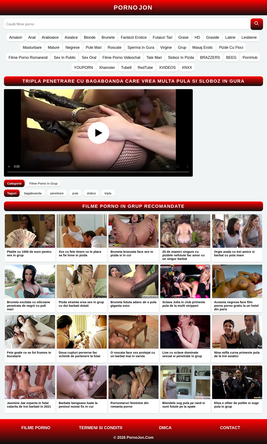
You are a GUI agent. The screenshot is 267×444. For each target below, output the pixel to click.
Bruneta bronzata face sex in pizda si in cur (132, 253)
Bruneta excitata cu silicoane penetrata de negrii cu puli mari (28, 305)
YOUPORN (83, 67)
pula (75, 193)
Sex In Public (65, 57)
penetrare (57, 193)
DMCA (165, 427)
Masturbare (32, 47)
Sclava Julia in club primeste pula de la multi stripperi (183, 303)
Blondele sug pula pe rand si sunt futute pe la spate (183, 404)
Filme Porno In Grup (43, 183)
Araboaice (50, 37)
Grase (183, 37)
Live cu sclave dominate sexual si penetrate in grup (182, 354)
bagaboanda (33, 193)
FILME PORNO (35, 427)
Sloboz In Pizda (181, 57)
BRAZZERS (210, 57)
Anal (32, 37)
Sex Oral (89, 57)
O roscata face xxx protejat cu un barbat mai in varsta (133, 354)
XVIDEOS (167, 67)
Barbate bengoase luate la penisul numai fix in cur (78, 404)
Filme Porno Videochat (121, 57)
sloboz (91, 193)
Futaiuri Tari (162, 37)
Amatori (15, 37)
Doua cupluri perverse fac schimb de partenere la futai (79, 354)
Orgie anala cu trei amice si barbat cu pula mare (234, 253)
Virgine (166, 47)
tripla (108, 193)
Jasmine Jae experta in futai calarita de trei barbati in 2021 (29, 404)
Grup (182, 47)
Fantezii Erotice (134, 37)
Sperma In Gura (140, 47)
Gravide (212, 37)
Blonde (90, 37)
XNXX (187, 67)
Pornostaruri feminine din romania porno (130, 404)
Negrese (72, 47)
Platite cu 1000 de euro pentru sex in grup (29, 253)
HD (197, 37)
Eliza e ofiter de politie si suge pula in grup (236, 404)
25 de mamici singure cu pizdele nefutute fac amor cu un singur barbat (183, 255)
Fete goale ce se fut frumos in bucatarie (29, 354)
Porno (133, 7)
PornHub (250, 57)
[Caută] (257, 24)
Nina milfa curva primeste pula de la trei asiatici (236, 354)
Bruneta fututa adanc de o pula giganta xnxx (133, 303)
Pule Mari (94, 47)
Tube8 (126, 67)
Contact (230, 427)
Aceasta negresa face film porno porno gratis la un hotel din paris (236, 305)
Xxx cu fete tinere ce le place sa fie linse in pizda (80, 253)
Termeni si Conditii (100, 427)
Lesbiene (249, 37)
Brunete (108, 37)
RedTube (145, 67)
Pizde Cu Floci (231, 47)
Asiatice (71, 37)
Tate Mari (154, 57)
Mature (53, 47)
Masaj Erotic (202, 47)
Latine (230, 37)
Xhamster (107, 67)
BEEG (231, 57)
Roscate (114, 47)
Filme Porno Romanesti (28, 57)
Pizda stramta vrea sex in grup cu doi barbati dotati (81, 303)
